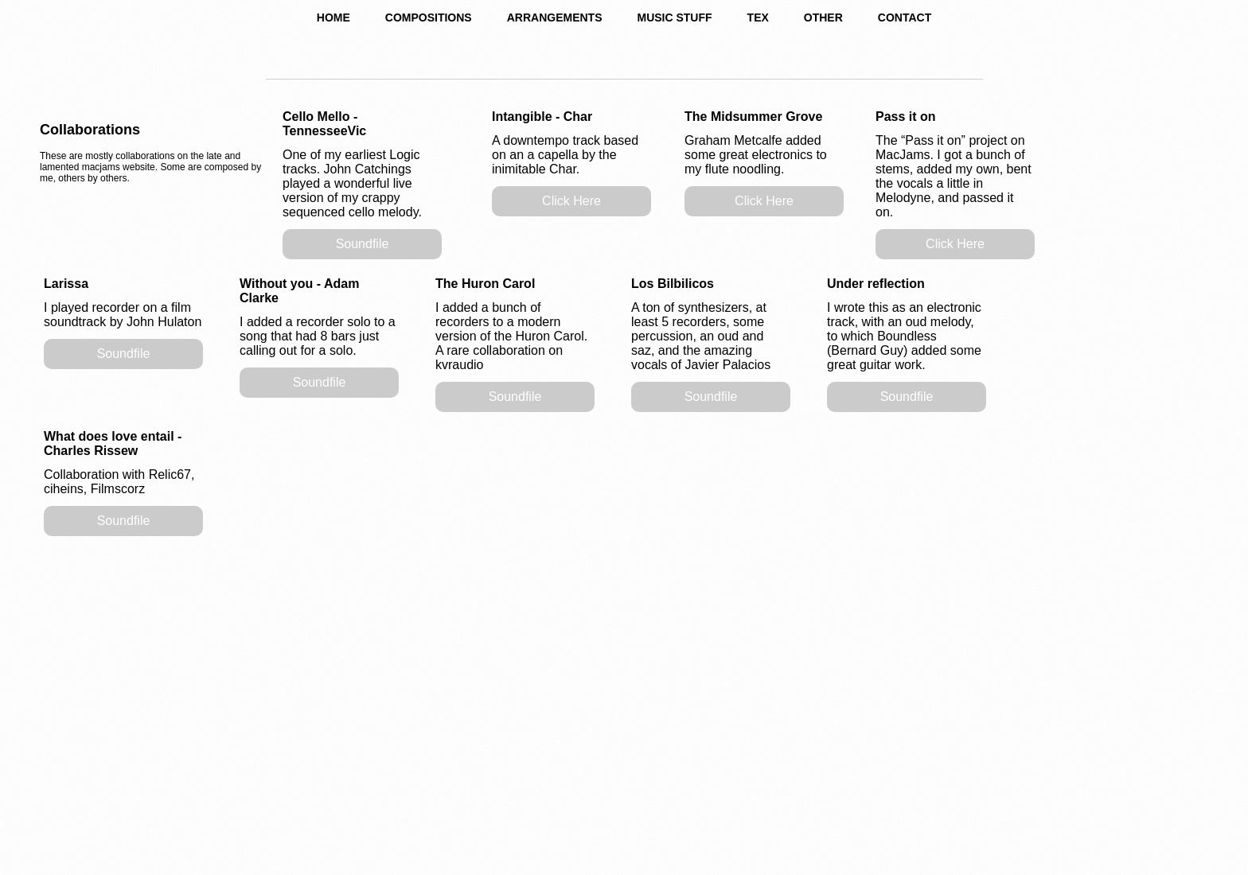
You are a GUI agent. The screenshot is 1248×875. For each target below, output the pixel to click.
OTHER (823, 17)
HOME (333, 17)
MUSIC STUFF (674, 17)
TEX (758, 17)
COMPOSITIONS (428, 17)
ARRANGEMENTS (555, 17)
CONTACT (904, 17)
